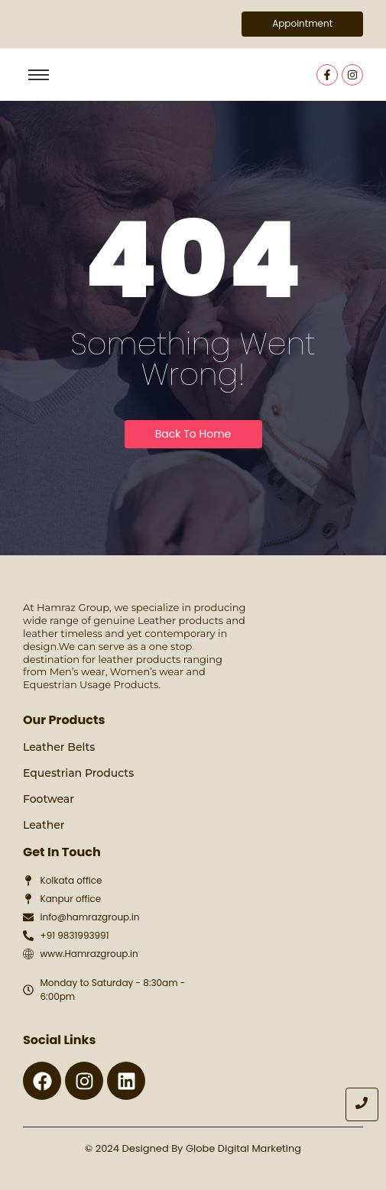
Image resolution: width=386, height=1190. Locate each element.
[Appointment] (302, 24)
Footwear (48, 799)
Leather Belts (59, 747)
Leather (44, 825)
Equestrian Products (78, 773)
